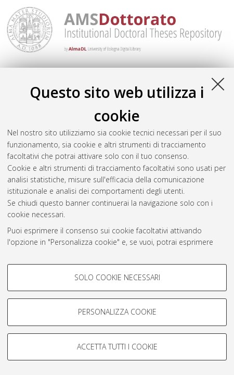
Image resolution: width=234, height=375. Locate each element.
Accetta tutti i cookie (117, 347)
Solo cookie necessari (117, 277)
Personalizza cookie (117, 312)
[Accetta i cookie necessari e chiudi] (218, 84)
